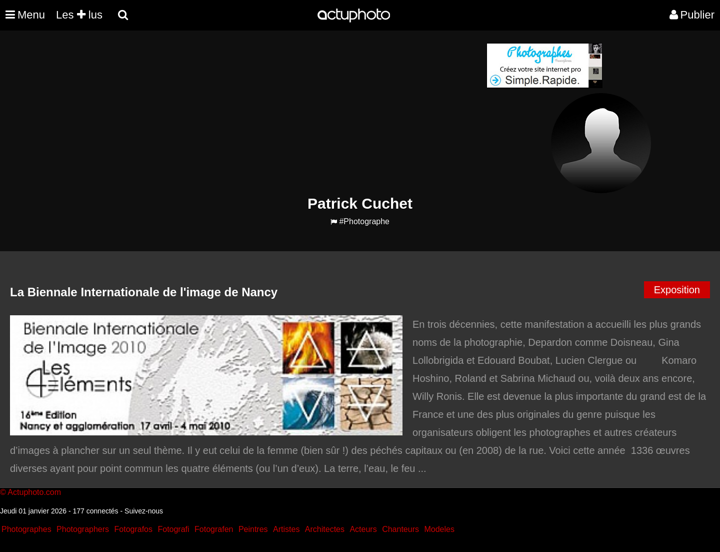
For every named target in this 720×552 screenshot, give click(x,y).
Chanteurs (400, 529)
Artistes (286, 529)
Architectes (324, 529)
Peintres (253, 529)
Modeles (439, 529)
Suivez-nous (143, 511)
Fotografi (173, 529)
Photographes (27, 529)
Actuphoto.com (34, 492)
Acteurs (363, 529)
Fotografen (213, 529)
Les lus (79, 15)
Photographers (82, 529)
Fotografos (133, 529)
